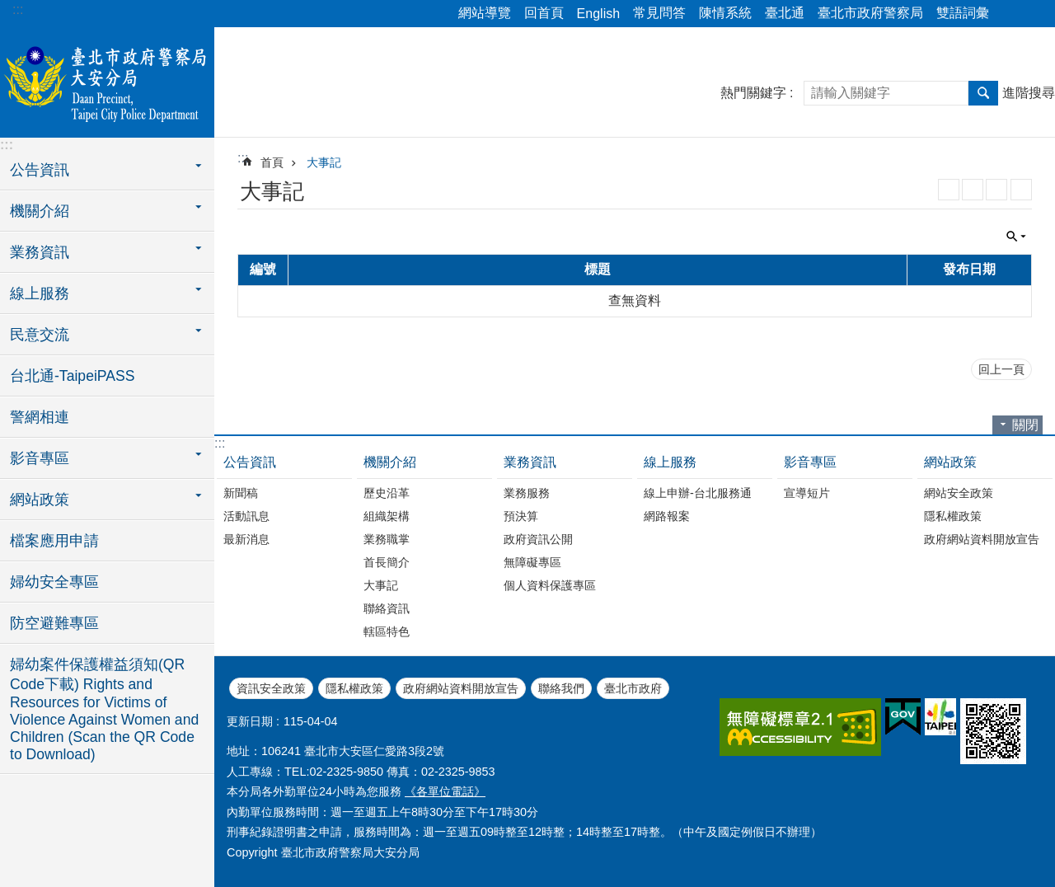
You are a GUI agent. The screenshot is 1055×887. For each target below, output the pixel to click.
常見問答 (659, 13)
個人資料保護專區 (550, 585)
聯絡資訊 (386, 608)
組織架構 (386, 516)
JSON (996, 189)
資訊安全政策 (271, 688)
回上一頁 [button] (1001, 369)
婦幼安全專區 (54, 582)
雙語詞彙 (962, 13)
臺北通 (784, 13)
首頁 (272, 162)
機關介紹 (389, 462)
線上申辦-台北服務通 (698, 493)
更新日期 (250, 721)
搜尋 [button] (983, 93)
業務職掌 (386, 539)
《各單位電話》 (445, 791)
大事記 (324, 162)
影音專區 (810, 462)
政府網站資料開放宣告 (981, 539)
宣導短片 (807, 493)
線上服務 (670, 462)
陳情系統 (725, 13)
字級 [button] (1033, 14)
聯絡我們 (561, 688)
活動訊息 (246, 516)
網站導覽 (484, 13)
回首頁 (544, 13)
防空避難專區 (54, 623)
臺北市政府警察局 (870, 13)
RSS (948, 189)
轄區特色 (386, 631)
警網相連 (39, 417)
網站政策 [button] (39, 499)
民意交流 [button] (39, 334)
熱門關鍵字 (753, 93)
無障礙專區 (532, 562)
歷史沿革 (386, 493)
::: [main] (242, 158)
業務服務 (527, 493)
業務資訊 (530, 462)
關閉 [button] (1016, 237)
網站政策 (950, 462)
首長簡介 (386, 562)
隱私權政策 (953, 516)
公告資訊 (249, 462)
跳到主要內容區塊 (8, 8)
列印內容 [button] (1021, 189)
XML (972, 189)
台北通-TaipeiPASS (72, 376)
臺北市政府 (633, 688)
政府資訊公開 (538, 539)
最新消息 (246, 539)
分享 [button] (1010, 14)
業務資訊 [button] (39, 252)
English (598, 14)
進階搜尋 (1028, 93)
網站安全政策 (958, 493)
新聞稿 (240, 493)
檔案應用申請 (54, 541)
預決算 (521, 516)
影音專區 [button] (39, 458)
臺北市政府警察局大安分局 (107, 80)
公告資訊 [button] (39, 170)
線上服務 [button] (39, 293)
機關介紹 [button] (39, 211)
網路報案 (667, 516)
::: (17, 9)
